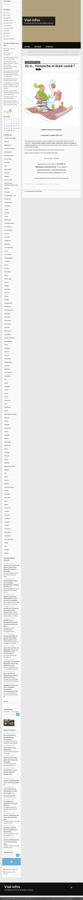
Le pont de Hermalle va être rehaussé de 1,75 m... (11, 610)
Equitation (7, 313)
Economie (7, 289)
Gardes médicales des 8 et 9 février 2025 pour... (11, 817)
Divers (6, 275)
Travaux (6, 525)
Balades (6, 176)
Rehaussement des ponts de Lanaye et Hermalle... (10, 569)
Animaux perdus (9, 155)
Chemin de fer (8, 202)
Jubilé (6, 383)
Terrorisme (7, 508)
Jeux (5, 379)
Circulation (7, 206)
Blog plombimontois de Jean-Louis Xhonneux (10, 66)
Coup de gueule (8, 258)
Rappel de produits (9, 466)
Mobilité (6, 424)
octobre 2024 (7, 25)
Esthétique (7, 317)
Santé (6, 476)
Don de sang (7, 279)
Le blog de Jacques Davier (10, 79)
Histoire (6, 351)
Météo (6, 421)
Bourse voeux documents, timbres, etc (11, 184)
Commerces (7, 226)
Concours (7, 237)
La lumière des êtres (9, 97)
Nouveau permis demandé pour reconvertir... (9, 737)
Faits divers (7, 324)
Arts (5, 166)
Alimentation (8, 152)
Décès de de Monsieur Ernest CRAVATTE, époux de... (11, 63)
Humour (6, 355)
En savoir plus (69, 898)
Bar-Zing (12, 59)
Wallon (6, 553)
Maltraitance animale (10, 414)
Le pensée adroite (9, 79)
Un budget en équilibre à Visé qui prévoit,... (10, 803)
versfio (6, 608)
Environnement (8, 310)
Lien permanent (30, 184)
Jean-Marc (7, 648)
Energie (6, 299)
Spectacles (7, 497)
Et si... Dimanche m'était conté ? (50, 66)
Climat (6, 216)
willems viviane (9, 596)
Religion (6, 470)
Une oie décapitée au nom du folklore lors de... (11, 650)
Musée (6, 431)
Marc (5, 673)
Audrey (6, 636)
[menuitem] (27, 45)
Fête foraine (7, 331)
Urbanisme (7, 529)
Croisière (7, 261)
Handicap (7, 348)
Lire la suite (7, 4)
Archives (37, 46)
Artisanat (7, 162)
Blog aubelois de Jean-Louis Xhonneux (11, 75)
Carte (6, 701)
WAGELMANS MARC (10, 581)
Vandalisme (7, 535)
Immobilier (7, 358)
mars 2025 (7, 13)
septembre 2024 (8, 28)
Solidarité (7, 494)
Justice (6, 390)
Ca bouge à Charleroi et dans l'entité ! (11, 86)
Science (6, 480)
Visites (6, 542)
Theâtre (6, 511)
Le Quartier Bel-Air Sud (10, 104)
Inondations (7, 376)
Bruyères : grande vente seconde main (10, 91)
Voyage (6, 549)
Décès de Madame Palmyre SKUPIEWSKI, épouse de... (11, 71)
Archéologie (7, 159)
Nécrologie (7, 442)
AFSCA (6, 141)
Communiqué (8, 230)
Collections (7, 219)
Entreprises (7, 306)
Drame (6, 282)
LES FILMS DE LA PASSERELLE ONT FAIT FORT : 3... (10, 791)
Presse (6, 459)
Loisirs (6, 410)
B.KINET (6, 620)
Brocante (7, 192)
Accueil (27, 46)
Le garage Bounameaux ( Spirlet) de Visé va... (11, 585)
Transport (7, 522)
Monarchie (7, 428)
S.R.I (5, 473)
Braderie (6, 188)
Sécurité (6, 483)
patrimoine (7, 445)
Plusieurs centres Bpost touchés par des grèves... (10, 830)
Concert (6, 233)
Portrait (6, 456)
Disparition (7, 272)
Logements (7, 407)
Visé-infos (32, 20)
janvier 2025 (7, 18)
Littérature (7, 400)
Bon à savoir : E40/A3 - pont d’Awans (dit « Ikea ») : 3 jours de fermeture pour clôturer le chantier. (53, 54)
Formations (7, 334)
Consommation (8, 247)
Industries (7, 369)
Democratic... (7, 53)
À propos (49, 46)
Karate (6, 393)
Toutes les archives (9, 39)
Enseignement (8, 303)
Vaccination (7, 532)
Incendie (6, 365)
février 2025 (7, 15)
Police (6, 449)
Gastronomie (8, 341)
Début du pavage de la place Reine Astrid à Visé (10, 638)
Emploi (6, 296)
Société (6, 490)
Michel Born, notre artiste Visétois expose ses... (10, 772)
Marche (6, 417)
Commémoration (9, 223)
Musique (6, 435)
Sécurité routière (9, 487)
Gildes (6, 344)
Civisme (6, 213)
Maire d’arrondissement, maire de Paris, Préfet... (10, 102)
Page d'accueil (74, 51)
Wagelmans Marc (9, 685)
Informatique (8, 372)
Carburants (7, 199)
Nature (6, 438)
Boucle (6, 48)
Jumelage (7, 386)
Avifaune (6, 173)
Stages (6, 504)
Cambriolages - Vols (10, 195)
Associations (8, 169)
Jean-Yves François (10, 565)
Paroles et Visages (9, 98)
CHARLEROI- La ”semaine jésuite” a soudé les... (11, 83)
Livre (5, 403)
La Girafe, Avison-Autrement (11, 93)
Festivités (7, 327)
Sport (6, 501)
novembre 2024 (8, 23)
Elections (7, 292)
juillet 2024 (7, 33)
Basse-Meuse (8, 180)
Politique (7, 452)
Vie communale (8, 539)
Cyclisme (7, 268)
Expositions (7, 320)
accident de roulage (10, 138)
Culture (6, 265)
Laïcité (6, 397)
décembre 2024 (8, 20)
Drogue (6, 285)
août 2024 (6, 30)
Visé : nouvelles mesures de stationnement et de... (11, 689)
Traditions (7, 518)
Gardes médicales (9, 337)
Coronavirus (7, 254)
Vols (5, 546)
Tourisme (7, 515)
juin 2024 (6, 36)
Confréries (7, 244)
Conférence (7, 240)
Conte (6, 251)
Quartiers (7, 463)
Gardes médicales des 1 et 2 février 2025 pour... (11, 842)
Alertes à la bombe (9, 148)
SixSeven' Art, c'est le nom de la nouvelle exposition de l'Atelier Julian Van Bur (49, 51)
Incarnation (7, 54)
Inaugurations (8, 362)
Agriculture (7, 145)
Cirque (6, 209)
